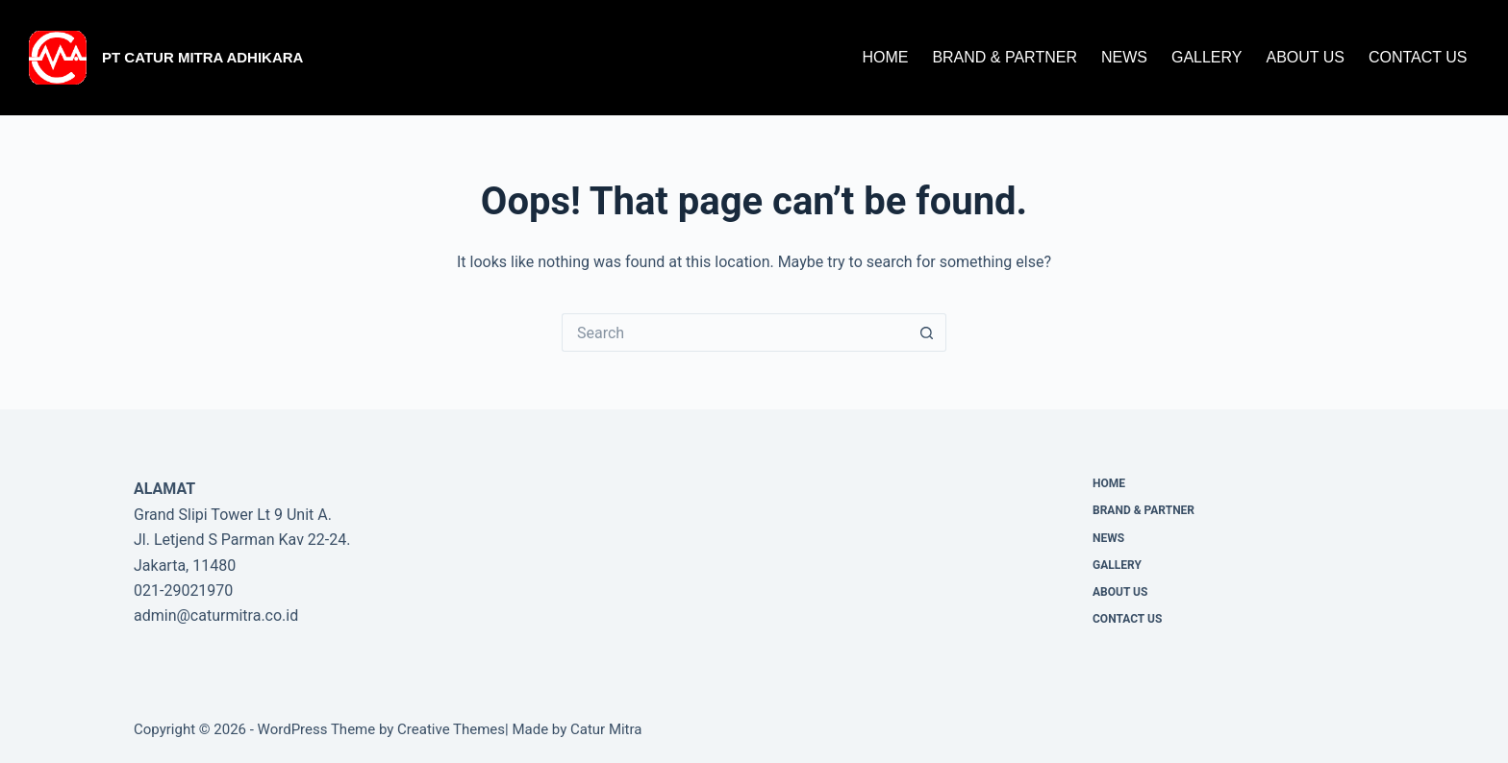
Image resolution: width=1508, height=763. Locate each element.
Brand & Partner (1004, 57)
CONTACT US (1418, 57)
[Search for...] (735, 332)
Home (885, 57)
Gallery (1207, 57)
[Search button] (927, 332)
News (1124, 57)
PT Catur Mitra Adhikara (202, 57)
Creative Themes (451, 729)
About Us (1305, 57)
